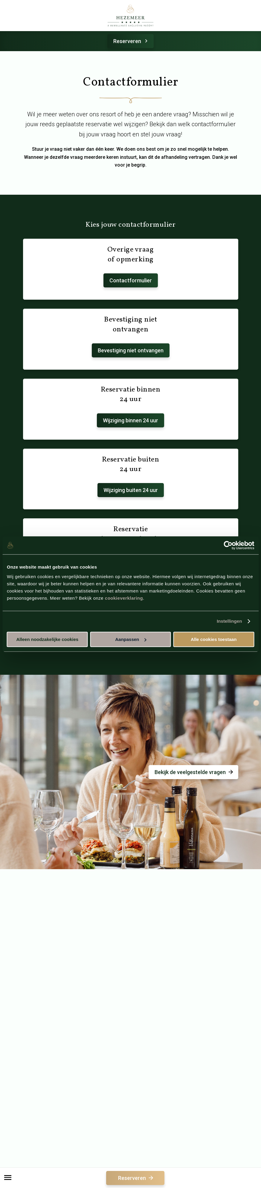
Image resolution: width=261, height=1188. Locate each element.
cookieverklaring (124, 598)
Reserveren (131, 41)
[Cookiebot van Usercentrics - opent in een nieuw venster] (228, 545)
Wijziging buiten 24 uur (130, 490)
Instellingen (229, 621)
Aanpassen (130, 639)
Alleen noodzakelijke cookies (47, 639)
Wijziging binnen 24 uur (130, 420)
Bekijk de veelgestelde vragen (194, 772)
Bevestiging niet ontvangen (131, 350)
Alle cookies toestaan (213, 639)
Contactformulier (130, 280)
